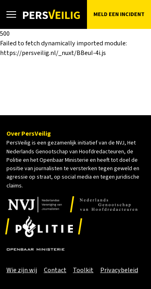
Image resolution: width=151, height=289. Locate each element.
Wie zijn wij (21, 270)
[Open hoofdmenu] (11, 14)
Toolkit (83, 270)
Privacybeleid (119, 270)
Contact (55, 270)
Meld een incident (119, 14)
